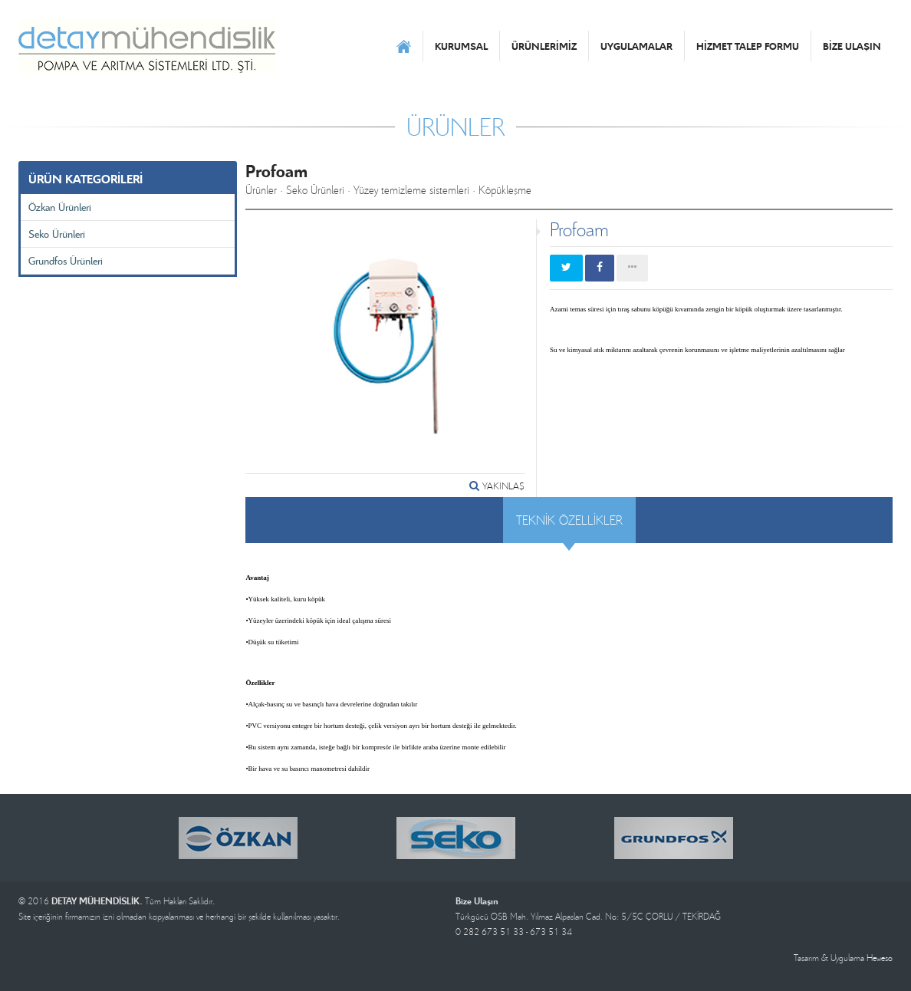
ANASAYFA (404, 46)
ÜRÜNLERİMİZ (544, 46)
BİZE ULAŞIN (852, 46)
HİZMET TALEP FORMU (747, 46)
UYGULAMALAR (636, 46)
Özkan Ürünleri (59, 206)
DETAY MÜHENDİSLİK (146, 46)
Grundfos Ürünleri (65, 260)
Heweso (880, 957)
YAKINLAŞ (497, 485)
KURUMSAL (461, 46)
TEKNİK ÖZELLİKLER (569, 519)
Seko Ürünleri (56, 233)
